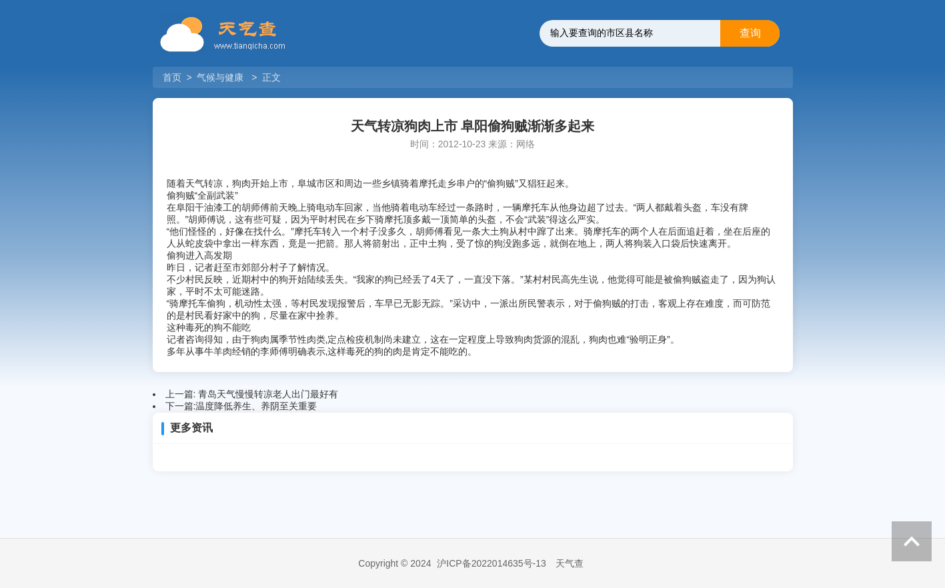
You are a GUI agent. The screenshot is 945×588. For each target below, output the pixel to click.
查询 (750, 33)
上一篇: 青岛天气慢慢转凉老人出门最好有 (252, 394)
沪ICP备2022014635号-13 (491, 563)
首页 (173, 77)
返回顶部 (912, 541)
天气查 (570, 563)
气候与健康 (220, 77)
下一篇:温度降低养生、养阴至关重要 (241, 406)
